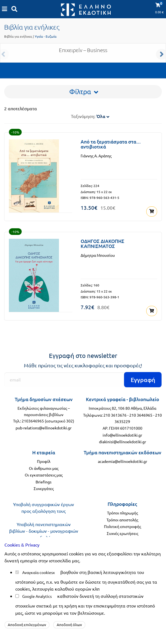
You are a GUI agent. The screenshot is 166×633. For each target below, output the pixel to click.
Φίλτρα (83, 92)
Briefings (43, 481)
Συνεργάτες (44, 488)
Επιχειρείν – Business (83, 52)
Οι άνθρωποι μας (43, 468)
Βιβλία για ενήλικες (18, 36)
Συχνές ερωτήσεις (122, 533)
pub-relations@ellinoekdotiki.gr (43, 427)
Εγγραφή (143, 379)
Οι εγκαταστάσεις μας (44, 474)
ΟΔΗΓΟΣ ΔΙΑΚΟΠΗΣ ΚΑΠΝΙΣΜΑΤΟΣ (102, 244)
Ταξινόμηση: (90, 116)
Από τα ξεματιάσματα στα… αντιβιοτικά (111, 144)
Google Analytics (37, 596)
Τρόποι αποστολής (122, 519)
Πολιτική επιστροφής (122, 526)
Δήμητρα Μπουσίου (98, 255)
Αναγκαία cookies (37, 572)
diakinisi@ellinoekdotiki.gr (122, 441)
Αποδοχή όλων (69, 624)
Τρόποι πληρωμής (122, 512)
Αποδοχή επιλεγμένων (27, 624)
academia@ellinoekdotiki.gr (122, 461)
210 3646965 (140, 414)
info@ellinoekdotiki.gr (122, 434)
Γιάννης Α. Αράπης (96, 155)
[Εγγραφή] (83, 379)
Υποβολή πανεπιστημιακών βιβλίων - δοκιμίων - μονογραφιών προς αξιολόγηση (43, 530)
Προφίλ (43, 461)
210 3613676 (115, 414)
